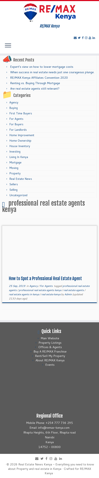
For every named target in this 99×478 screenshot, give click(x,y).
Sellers (13, 184)
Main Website (50, 338)
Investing (14, 151)
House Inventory (19, 146)
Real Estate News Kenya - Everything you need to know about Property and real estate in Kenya (51, 466)
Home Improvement (21, 135)
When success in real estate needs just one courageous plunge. (52, 72)
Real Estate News (20, 179)
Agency (13, 102)
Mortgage (15, 162)
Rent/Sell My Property (50, 356)
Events (50, 365)
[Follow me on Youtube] (90, 38)
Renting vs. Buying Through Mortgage (35, 83)
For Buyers (16, 124)
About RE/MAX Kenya (49, 360)
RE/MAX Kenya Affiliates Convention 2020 (39, 78)
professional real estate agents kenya (40, 290)
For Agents (16, 119)
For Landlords (18, 130)
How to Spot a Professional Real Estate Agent (45, 278)
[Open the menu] (8, 46)
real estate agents (73, 290)
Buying (13, 108)
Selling (13, 190)
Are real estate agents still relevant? (34, 88)
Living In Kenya (18, 157)
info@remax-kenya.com (54, 428)
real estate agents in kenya (24, 294)
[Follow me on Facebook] (83, 38)
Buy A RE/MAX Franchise (50, 351)
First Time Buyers (20, 113)
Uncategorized (18, 195)
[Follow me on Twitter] (80, 38)
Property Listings (50, 343)
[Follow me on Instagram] (87, 38)
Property (15, 173)
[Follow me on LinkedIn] (94, 38)
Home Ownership (20, 140)
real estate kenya (51, 294)
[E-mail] (76, 38)
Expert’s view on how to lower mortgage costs (41, 67)
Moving (13, 168)
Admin (68, 294)
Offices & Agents (50, 347)
